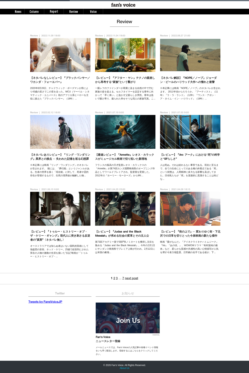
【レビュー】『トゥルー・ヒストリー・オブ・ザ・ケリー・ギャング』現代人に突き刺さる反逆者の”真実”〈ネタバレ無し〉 (60, 236)
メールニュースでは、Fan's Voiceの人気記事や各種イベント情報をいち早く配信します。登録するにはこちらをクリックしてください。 (127, 350)
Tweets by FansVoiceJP (45, 302)
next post (131, 278)
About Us (124, 368)
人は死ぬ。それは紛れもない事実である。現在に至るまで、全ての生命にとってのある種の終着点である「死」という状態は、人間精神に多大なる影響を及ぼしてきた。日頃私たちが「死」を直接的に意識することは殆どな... (189, 172)
